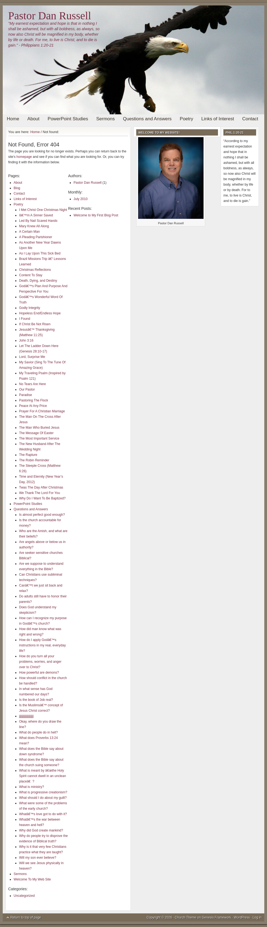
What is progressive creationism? (43, 792)
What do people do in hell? (38, 732)
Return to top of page (25, 917)
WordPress (242, 917)
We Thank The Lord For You (39, 493)
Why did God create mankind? (41, 830)
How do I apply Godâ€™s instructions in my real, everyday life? (42, 645)
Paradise (25, 395)
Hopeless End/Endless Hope (40, 313)
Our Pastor (27, 389)
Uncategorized (24, 896)
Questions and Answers (147, 118)
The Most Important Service (39, 438)
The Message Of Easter (36, 433)
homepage (24, 157)
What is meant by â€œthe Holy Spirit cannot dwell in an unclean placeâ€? (42, 776)
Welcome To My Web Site (32, 879)
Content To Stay (30, 275)
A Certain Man (29, 232)
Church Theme (185, 917)
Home (13, 118)
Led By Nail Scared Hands (38, 221)
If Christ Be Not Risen (34, 324)
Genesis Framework (216, 917)
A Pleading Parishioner (35, 237)
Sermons (105, 118)
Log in (257, 917)
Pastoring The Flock (33, 400)
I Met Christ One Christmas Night (43, 210)
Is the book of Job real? (36, 700)
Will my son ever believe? (37, 858)
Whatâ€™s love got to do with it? (43, 814)
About (33, 118)
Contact (250, 118)
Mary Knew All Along (34, 226)
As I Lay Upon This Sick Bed (39, 253)
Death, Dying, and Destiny (38, 281)
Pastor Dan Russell (49, 16)
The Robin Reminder (34, 460)
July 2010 (80, 199)
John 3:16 (26, 340)
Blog (17, 188)
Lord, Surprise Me (32, 357)
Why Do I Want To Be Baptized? (42, 498)
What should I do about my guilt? (43, 798)
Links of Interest (217, 118)
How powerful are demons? (39, 672)
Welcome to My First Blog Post (96, 215)
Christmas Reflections (35, 270)
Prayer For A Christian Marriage (42, 411)
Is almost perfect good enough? (42, 515)
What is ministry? (31, 787)
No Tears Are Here (32, 384)
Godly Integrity (29, 308)
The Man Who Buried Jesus (39, 427)
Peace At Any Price (33, 406)
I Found (24, 319)
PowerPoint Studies (68, 118)
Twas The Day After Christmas (41, 487)
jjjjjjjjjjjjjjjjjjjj (26, 716)
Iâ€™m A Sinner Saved (36, 215)
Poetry (186, 118)
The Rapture (28, 455)
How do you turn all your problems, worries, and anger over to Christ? (40, 661)
